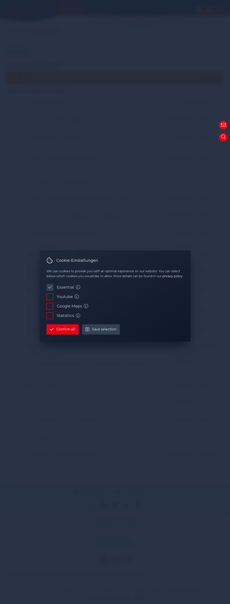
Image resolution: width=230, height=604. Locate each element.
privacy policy (172, 276)
